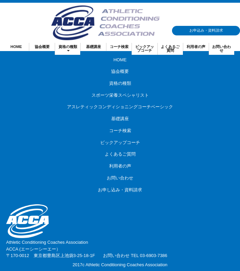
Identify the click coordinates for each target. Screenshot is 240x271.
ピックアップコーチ (144, 48)
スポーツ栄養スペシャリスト (120, 95)
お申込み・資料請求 (206, 30)
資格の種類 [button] (67, 48)
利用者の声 (196, 47)
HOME (16, 47)
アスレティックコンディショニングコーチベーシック (120, 106)
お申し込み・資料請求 (120, 189)
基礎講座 (93, 47)
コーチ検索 (119, 47)
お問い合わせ (221, 48)
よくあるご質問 (170, 48)
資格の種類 (120, 83)
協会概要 (42, 47)
